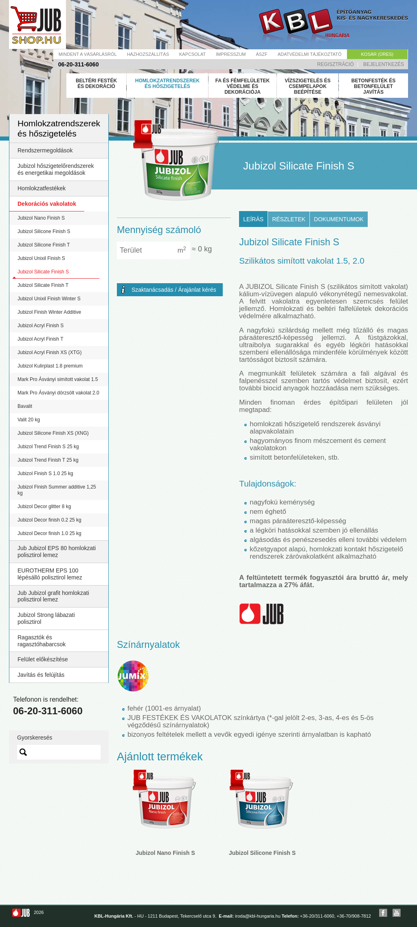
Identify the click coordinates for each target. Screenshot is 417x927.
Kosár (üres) (377, 54)
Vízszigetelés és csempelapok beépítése (308, 86)
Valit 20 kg (29, 420)
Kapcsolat (192, 54)
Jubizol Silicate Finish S (43, 272)
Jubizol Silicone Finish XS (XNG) (53, 433)
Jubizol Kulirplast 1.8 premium (50, 366)
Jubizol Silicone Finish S (44, 231)
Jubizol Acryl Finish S (41, 325)
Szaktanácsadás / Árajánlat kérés (174, 289)
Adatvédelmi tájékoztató (310, 54)
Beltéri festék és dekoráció (96, 83)
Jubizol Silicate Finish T (43, 285)
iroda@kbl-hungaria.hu (257, 916)
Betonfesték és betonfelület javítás (373, 86)
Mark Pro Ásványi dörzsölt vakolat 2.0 (58, 393)
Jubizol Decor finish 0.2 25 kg (49, 520)
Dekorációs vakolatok (47, 203)
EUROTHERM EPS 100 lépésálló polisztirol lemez (50, 574)
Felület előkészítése (43, 659)
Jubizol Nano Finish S (41, 218)
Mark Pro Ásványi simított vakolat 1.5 (58, 379)
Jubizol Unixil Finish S (41, 258)
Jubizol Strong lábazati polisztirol (46, 618)
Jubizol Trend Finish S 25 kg (48, 446)
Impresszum (231, 54)
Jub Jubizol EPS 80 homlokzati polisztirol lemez (57, 551)
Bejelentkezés (383, 64)
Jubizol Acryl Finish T (40, 339)
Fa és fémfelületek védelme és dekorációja (242, 86)
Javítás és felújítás (41, 675)
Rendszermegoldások (45, 150)
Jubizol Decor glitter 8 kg (44, 506)
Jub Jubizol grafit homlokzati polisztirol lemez (53, 596)
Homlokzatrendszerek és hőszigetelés (167, 83)
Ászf (262, 54)
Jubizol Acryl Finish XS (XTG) (49, 352)
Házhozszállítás (148, 54)
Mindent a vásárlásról (88, 54)
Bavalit (25, 406)
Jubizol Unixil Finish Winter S (49, 299)
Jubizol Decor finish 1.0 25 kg (49, 533)
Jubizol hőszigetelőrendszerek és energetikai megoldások (56, 169)
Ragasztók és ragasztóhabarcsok (42, 640)
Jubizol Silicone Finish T (44, 245)
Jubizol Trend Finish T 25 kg (48, 460)
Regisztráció (335, 64)
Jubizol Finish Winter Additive (49, 312)
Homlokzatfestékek (42, 188)
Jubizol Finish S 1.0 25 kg (45, 473)
